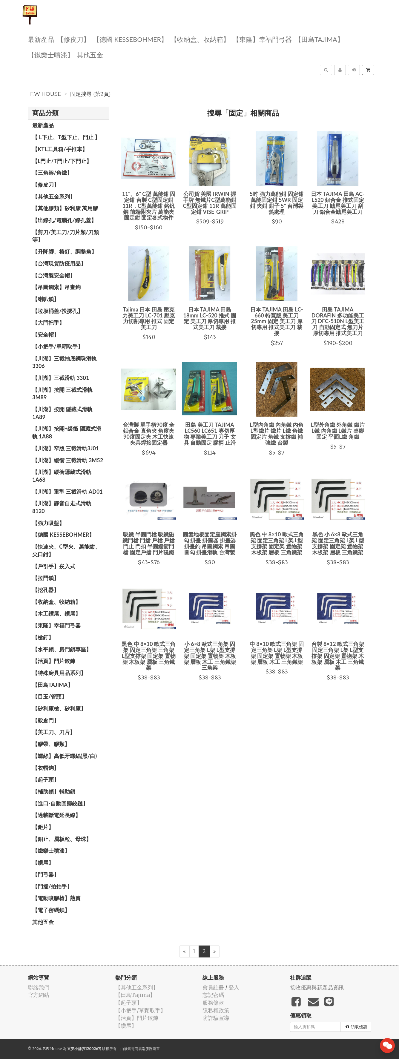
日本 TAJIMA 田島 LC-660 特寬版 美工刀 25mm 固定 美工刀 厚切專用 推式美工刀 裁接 (276, 321)
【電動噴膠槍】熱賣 (56, 898)
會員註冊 (213, 987)
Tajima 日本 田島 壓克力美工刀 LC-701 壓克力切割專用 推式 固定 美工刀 (148, 318)
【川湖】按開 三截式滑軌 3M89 (62, 393)
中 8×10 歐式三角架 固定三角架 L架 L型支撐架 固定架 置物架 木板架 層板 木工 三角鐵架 (277, 653)
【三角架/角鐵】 (52, 172)
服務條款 (213, 1002)
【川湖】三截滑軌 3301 (60, 378)
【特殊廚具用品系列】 (59, 673)
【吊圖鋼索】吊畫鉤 (56, 287)
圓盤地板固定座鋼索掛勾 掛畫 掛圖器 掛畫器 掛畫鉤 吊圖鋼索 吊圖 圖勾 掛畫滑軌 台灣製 (210, 543)
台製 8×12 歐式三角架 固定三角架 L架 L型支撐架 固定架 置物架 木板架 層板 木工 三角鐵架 (337, 656)
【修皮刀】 (73, 39)
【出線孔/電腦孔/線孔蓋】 (64, 220)
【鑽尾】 (43, 862)
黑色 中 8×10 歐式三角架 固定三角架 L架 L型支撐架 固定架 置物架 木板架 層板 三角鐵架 (277, 543)
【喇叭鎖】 (45, 299)
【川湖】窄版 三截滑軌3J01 (65, 448)
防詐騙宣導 (215, 1018)
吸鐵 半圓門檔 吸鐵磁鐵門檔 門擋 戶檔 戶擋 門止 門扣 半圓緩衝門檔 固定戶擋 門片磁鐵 (148, 543)
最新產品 (41, 39)
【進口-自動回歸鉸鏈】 (60, 803)
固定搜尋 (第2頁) (90, 94)
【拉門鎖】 (45, 578)
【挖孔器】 (45, 590)
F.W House (45, 94)
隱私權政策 (215, 1010)
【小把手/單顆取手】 (57, 346)
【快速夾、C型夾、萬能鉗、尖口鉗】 (66, 550)
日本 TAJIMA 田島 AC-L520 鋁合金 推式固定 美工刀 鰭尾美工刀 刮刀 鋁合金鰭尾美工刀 (338, 203)
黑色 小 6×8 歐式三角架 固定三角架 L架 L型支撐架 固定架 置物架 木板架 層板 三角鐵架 (337, 543)
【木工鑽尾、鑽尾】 (56, 613)
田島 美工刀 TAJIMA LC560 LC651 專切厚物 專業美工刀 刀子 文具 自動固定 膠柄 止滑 (210, 433)
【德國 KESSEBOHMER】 (130, 39)
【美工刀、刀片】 (53, 732)
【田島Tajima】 (319, 39)
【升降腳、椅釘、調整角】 (64, 251)
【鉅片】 (43, 827)
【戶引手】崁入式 (53, 566)
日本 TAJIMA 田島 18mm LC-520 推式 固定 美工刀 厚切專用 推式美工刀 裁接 (209, 318)
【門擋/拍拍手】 (52, 886)
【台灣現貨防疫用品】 (59, 263)
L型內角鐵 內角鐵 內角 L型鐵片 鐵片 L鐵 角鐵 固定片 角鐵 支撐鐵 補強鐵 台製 (276, 433)
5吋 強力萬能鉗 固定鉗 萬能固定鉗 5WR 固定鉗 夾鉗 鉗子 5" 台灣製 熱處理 (277, 203)
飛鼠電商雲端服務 (138, 1048)
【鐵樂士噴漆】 (51, 54)
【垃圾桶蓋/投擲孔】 (57, 311)
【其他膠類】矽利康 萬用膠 (65, 208)
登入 (233, 987)
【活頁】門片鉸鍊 (53, 661)
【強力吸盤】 (48, 523)
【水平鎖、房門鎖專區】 (61, 649)
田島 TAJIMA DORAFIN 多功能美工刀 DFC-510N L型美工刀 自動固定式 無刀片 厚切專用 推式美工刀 (337, 321)
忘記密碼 (213, 995)
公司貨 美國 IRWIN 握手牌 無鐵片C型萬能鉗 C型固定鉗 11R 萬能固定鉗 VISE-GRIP (210, 203)
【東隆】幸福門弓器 (262, 39)
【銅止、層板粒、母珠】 (61, 839)
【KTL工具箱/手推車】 (60, 149)
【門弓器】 (45, 874)
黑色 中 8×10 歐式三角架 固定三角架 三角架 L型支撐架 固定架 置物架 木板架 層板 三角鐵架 (149, 656)
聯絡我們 (38, 987)
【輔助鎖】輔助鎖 (53, 791)
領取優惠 (356, 1026)
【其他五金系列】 (53, 196)
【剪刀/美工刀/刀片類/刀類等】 (65, 236)
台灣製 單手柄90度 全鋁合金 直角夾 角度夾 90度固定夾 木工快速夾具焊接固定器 (149, 433)
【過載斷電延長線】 (56, 815)
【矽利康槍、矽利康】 (59, 708)
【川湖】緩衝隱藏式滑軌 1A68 (61, 476)
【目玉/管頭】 (49, 696)
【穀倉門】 (45, 720)
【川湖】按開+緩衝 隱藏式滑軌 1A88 (66, 432)
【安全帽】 (45, 334)
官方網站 (38, 995)
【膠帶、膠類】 (51, 744)
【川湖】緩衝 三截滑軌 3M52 (67, 460)
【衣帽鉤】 (45, 768)
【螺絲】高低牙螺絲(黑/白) (64, 756)
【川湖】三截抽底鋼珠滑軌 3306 (64, 362)
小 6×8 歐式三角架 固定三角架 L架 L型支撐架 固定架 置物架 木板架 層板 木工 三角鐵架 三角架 (210, 656)
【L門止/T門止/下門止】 (62, 161)
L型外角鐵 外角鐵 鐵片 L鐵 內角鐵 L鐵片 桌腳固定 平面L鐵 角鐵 (338, 430)
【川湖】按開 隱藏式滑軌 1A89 (62, 413)
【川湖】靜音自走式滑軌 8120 (61, 507)
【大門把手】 (48, 322)
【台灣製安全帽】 (53, 275)
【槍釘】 (43, 637)
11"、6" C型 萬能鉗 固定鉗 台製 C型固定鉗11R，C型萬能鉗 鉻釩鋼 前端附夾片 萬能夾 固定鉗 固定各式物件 (148, 206)
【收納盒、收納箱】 (200, 39)
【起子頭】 (45, 779)
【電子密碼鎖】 (51, 910)
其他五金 (90, 54)
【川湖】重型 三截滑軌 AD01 (67, 491)
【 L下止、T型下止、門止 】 (66, 137)
